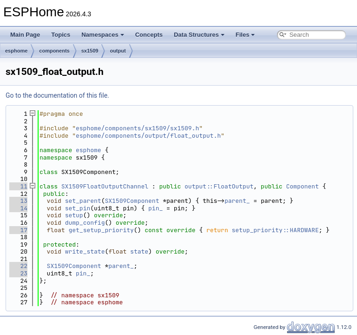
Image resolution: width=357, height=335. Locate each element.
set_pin (78, 208)
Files (245, 34)
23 (18, 273)
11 (18, 186)
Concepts (149, 34)
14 (18, 208)
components (54, 51)
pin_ (155, 208)
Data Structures (199, 34)
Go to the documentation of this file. (57, 95)
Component (302, 186)
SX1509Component (132, 201)
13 (18, 201)
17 (18, 230)
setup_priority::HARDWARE (275, 230)
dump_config (85, 223)
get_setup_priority (100, 230)
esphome (16, 51)
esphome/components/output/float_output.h (148, 136)
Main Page (25, 34)
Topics (60, 34)
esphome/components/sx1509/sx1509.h (137, 128)
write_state (85, 251)
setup (74, 215)
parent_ (237, 201)
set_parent (83, 201)
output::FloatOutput (219, 186)
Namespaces (102, 34)
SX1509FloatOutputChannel (104, 186)
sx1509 (90, 51)
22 (18, 266)
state (139, 251)
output (118, 51)
